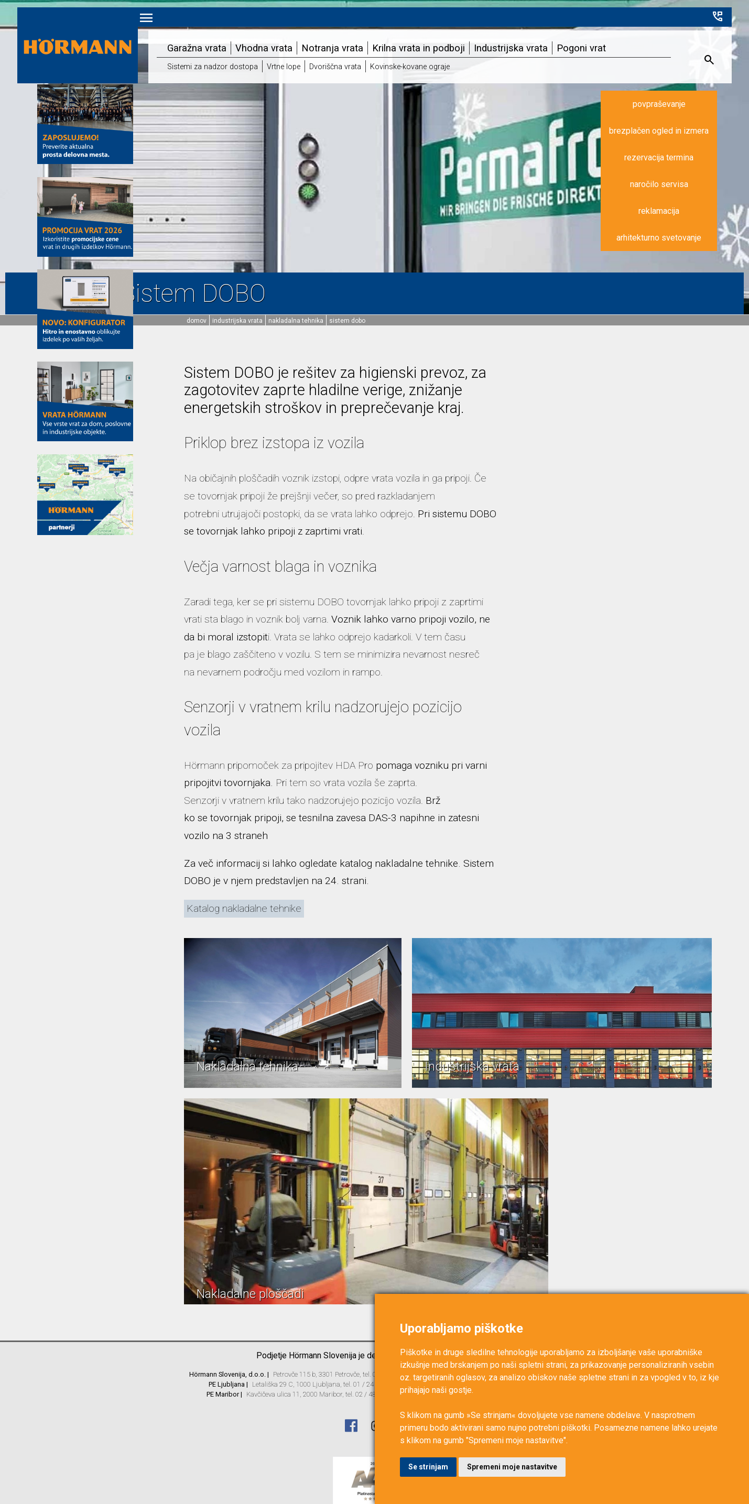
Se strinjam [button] (428, 1467)
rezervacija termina (678, 145)
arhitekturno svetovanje (678, 225)
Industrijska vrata (497, 37)
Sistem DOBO (347, 320)
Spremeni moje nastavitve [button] (512, 1467)
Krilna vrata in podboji (406, 37)
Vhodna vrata (257, 37)
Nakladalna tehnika (295, 320)
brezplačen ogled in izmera (678, 118)
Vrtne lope (277, 56)
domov (197, 320)
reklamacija (678, 198)
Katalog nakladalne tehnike (244, 908)
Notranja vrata (323, 37)
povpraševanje (678, 91)
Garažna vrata (192, 37)
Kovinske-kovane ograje (398, 56)
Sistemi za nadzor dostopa (207, 56)
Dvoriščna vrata (326, 56)
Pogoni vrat (564, 37)
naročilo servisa (678, 172)
